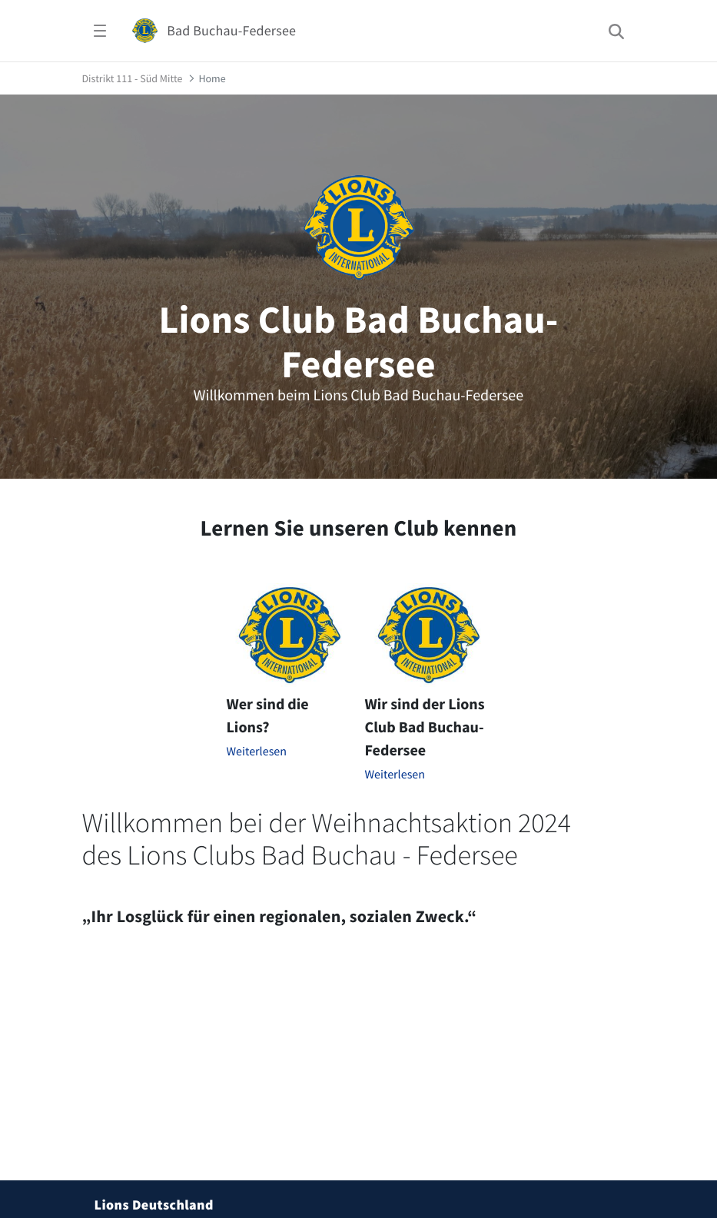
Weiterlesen (257, 751)
